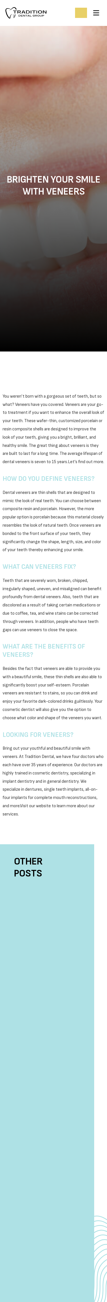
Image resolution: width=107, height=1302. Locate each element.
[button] (96, 13)
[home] (38, 13)
